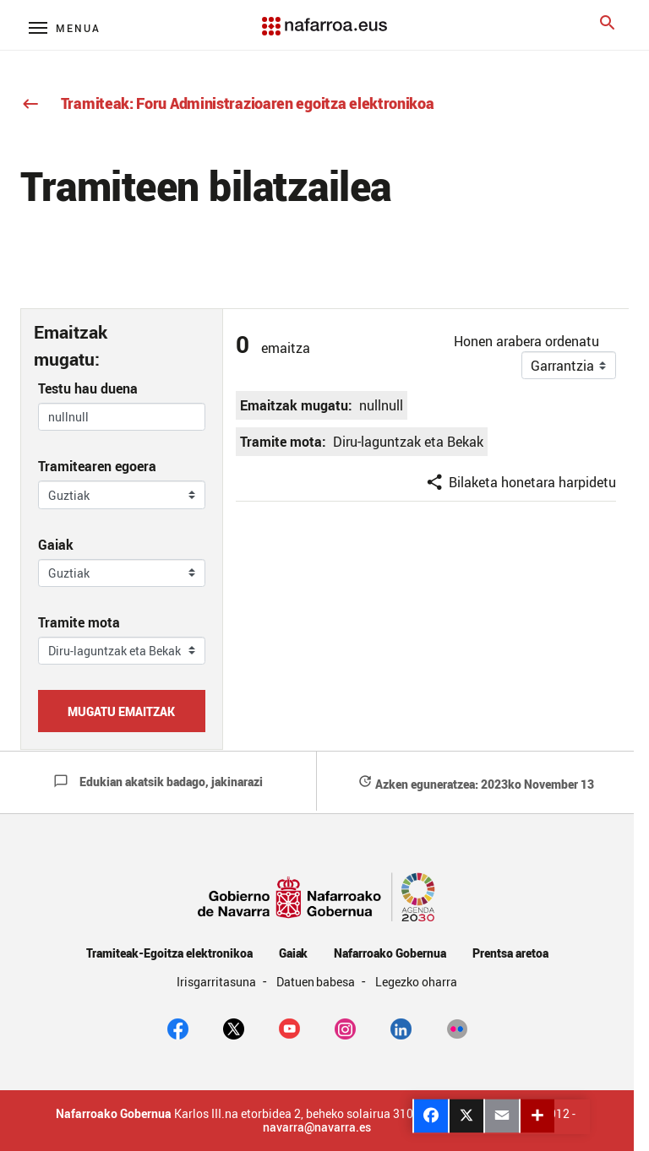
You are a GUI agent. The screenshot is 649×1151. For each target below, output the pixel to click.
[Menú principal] (65, 27)
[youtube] (289, 1027)
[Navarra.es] (324, 17)
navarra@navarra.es (317, 1127)
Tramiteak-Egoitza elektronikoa (169, 953)
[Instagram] (345, 1027)
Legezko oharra (416, 982)
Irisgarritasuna (218, 982)
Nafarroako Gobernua (389, 953)
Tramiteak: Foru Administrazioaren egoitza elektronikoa (227, 103)
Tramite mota (79, 622)
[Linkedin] (401, 1027)
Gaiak (56, 544)
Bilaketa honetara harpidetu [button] (520, 482)
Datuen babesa (317, 982)
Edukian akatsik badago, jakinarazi (158, 782)
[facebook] (177, 1027)
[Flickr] (456, 1027)
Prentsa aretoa (510, 953)
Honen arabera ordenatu (526, 341)
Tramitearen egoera (97, 466)
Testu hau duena (88, 388)
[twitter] (233, 1027)
